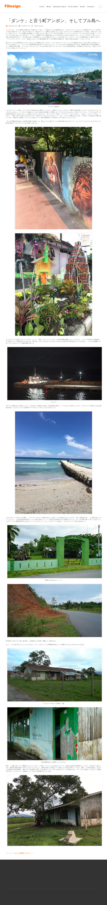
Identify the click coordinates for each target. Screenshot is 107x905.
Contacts (90, 6)
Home (41, 6)
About (48, 6)
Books (82, 6)
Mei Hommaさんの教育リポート (18, 853)
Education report (59, 6)
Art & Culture (73, 6)
